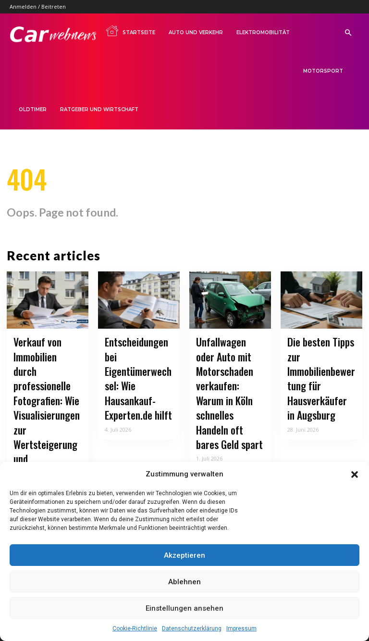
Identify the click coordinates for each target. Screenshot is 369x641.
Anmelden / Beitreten (38, 6)
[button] (354, 474)
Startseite (130, 31)
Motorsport (323, 71)
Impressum (241, 628)
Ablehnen (184, 581)
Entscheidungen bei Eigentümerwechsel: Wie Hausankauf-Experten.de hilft (139, 364)
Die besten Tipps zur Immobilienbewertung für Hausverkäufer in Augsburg (320, 376)
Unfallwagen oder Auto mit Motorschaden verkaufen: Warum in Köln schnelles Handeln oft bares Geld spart (227, 382)
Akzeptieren (184, 555)
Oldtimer (33, 109)
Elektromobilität (263, 32)
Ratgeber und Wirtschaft (99, 109)
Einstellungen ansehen (184, 608)
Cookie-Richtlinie (134, 628)
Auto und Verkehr (196, 32)
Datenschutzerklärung (191, 628)
